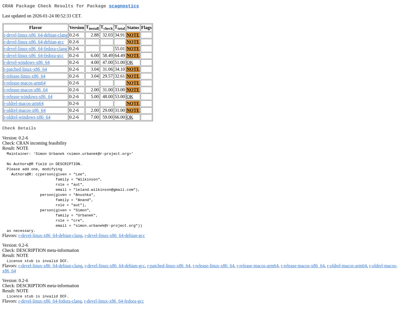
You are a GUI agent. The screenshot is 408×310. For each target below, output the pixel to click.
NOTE (133, 36)
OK (130, 63)
